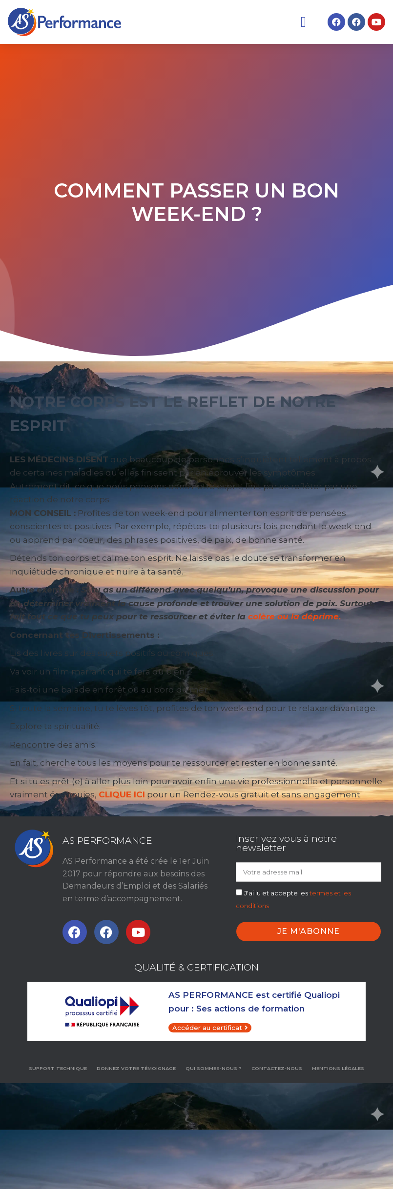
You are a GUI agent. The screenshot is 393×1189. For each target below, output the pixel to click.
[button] (303, 22)
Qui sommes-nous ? (214, 1068)
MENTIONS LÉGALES (338, 1068)
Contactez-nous (276, 1068)
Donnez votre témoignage (136, 1068)
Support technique (58, 1068)
